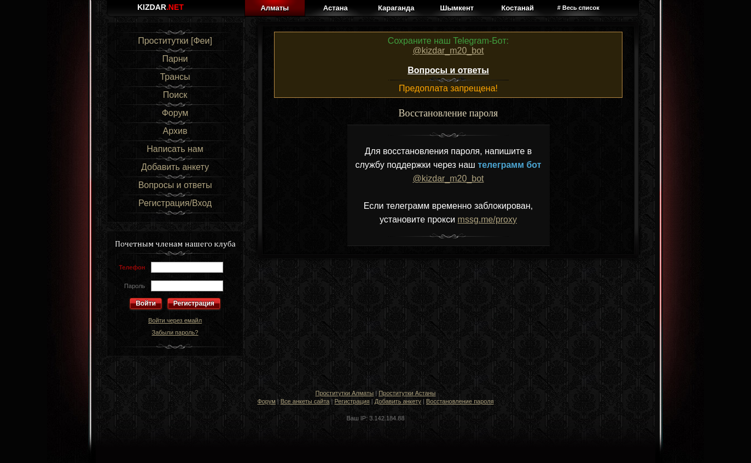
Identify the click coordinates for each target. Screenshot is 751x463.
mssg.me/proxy (487, 219)
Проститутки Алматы (344, 393)
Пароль (134, 286)
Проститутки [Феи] (175, 40)
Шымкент (457, 8)
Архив (175, 131)
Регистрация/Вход (175, 203)
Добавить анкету (175, 167)
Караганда (396, 8)
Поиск (175, 94)
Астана (335, 8)
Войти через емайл (175, 320)
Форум (175, 113)
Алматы (274, 8)
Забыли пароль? (175, 332)
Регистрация (193, 303)
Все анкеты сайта (305, 401)
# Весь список (578, 7)
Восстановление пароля (460, 401)
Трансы (175, 76)
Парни (175, 58)
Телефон (132, 267)
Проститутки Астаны (407, 393)
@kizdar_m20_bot (448, 50)
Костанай (517, 8)
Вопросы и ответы (175, 185)
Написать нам (175, 149)
